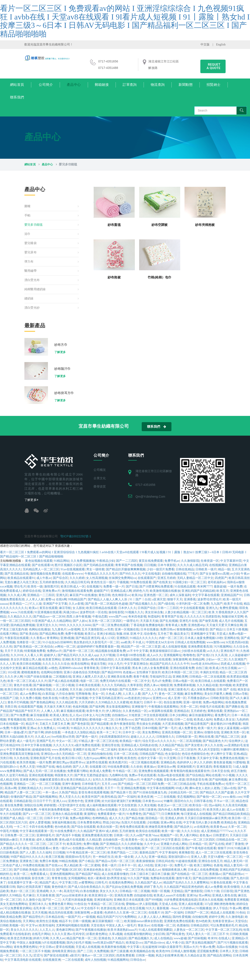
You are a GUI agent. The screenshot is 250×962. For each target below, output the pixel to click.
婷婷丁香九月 (153, 886)
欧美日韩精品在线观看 (101, 608)
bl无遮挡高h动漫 (237, 642)
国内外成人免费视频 (172, 809)
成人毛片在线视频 (231, 620)
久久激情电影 (234, 916)
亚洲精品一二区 (24, 783)
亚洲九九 (212, 608)
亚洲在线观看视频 (41, 775)
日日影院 (227, 891)
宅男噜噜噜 (83, 693)
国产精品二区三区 (227, 736)
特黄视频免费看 (34, 650)
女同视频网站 (77, 878)
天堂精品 (177, 891)
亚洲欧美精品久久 (30, 788)
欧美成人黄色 (59, 715)
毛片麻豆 (29, 895)
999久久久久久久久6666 (75, 625)
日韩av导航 (240, 693)
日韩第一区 (121, 835)
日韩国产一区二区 (197, 912)
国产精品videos (154, 942)
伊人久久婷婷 (203, 762)
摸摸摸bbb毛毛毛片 (78, 856)
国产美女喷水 (194, 745)
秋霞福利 (154, 616)
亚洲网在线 (231, 638)
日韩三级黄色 (147, 809)
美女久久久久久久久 (24, 929)
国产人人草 (80, 766)
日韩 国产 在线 (226, 689)
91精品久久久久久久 (143, 638)
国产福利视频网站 (45, 796)
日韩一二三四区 (168, 608)
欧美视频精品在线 (142, 951)
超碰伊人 (50, 655)
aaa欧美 (126, 642)
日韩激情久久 (165, 736)
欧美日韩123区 (72, 758)
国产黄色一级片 (86, 736)
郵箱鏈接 (102, 84)
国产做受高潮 (208, 620)
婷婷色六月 (140, 590)
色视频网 (6, 783)
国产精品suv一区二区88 (49, 616)
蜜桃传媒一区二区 (101, 719)
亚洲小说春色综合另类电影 (82, 672)
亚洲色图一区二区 (156, 595)
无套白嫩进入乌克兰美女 (21, 582)
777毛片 (193, 573)
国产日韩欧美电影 (26, 869)
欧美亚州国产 (91, 796)
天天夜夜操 (27, 839)
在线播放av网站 (83, 848)
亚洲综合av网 (166, 766)
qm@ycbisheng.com (150, 496)
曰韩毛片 (101, 882)
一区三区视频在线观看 (144, 762)
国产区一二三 (51, 899)
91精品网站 (61, 560)
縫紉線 (29, 298)
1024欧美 (63, 728)
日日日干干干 (42, 801)
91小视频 (228, 775)
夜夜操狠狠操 (145, 861)
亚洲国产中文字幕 (55, 603)
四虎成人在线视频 (233, 663)
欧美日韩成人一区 (73, 586)
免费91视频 (90, 844)
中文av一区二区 (66, 741)
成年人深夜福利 (180, 595)
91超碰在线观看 (186, 861)
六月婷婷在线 (164, 719)
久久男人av (57, 938)
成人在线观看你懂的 (115, 874)
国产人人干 (149, 693)
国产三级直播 (119, 951)
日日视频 (150, 565)
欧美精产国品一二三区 (122, 852)
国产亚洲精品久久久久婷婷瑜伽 (121, 844)
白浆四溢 (48, 693)
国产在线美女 (162, 582)
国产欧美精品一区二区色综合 (33, 646)
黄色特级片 (59, 886)
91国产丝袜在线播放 (38, 676)
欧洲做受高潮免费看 (159, 826)
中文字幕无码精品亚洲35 (106, 698)
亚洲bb (198, 732)
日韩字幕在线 (203, 801)
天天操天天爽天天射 (57, 706)
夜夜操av (150, 766)
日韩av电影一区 (183, 681)
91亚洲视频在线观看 (48, 612)
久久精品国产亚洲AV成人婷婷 (97, 831)
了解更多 (60, 352)
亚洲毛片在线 (188, 620)
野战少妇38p (111, 822)
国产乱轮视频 (169, 620)
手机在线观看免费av (210, 783)
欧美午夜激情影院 (122, 723)
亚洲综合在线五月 (210, 861)
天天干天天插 (13, 650)
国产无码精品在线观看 (98, 565)
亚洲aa (31, 728)
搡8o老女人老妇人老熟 (204, 788)
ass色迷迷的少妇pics (137, 698)
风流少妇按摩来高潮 (169, 955)
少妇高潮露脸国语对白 (114, 736)
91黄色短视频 (131, 848)
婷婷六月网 (40, 938)
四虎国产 (221, 578)
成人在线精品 (163, 938)
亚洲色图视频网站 (62, 874)
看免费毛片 (222, 715)
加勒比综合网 (33, 805)
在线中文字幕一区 (150, 758)
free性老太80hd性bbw (205, 663)
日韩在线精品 (185, 569)
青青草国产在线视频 (129, 565)
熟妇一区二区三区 (22, 891)
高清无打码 (71, 891)
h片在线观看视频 (53, 942)
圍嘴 (27, 206)
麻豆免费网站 (194, 693)
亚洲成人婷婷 (174, 818)
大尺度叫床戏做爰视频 (77, 899)
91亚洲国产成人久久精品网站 (51, 620)
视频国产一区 (169, 835)
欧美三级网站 (203, 865)
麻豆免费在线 (238, 779)
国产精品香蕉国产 (197, 723)
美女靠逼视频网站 (118, 706)
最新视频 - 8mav (167, 908)
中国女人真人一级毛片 (121, 925)
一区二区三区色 (133, 869)
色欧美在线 (50, 698)
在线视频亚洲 (51, 959)
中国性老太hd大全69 (159, 642)
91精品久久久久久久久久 (87, 728)
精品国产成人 (48, 882)
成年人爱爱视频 (39, 822)
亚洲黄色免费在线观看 (179, 921)
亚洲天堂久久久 (47, 625)
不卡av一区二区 (224, 801)
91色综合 (80, 904)
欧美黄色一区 (134, 839)
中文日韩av (46, 946)
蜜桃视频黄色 (30, 672)
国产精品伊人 (183, 826)
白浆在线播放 (89, 891)
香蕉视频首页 (222, 766)
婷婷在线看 (52, 732)
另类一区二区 (189, 706)
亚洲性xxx (159, 698)
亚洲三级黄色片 (178, 689)
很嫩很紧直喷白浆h (52, 779)
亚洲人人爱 (198, 856)
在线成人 (224, 938)
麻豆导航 (65, 608)
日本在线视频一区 (12, 723)
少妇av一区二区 (216, 659)
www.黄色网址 (61, 749)
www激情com (216, 642)
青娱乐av (144, 925)
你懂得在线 (211, 732)
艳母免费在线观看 (132, 826)
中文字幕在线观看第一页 (36, 831)
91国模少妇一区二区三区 (189, 582)
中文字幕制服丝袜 (18, 749)
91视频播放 (203, 908)
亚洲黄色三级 (29, 861)
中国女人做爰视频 (29, 942)
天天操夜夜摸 (45, 895)
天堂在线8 (97, 925)
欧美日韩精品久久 (79, 779)
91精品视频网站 (118, 959)
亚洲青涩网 (92, 801)
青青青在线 (59, 878)
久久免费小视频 (30, 698)
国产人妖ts (80, 620)
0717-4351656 (145, 484)
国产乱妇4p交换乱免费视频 (124, 886)
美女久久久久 (109, 891)
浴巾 (27, 234)
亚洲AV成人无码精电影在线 (137, 749)
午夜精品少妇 (105, 560)
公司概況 (100, 469)
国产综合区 (60, 578)
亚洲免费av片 (51, 590)
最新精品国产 (148, 852)
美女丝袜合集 (154, 612)
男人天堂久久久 (69, 796)
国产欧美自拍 (29, 633)
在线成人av (152, 869)
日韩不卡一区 (153, 702)
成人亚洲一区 (177, 698)
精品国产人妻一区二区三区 (22, 792)
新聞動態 (186, 84)
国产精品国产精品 (88, 874)
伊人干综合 (220, 908)
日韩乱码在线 (165, 861)
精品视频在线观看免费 (110, 650)
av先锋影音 (200, 629)
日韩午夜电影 (109, 689)
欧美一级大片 (207, 728)
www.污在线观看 (21, 612)
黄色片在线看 (23, 685)
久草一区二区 (237, 826)
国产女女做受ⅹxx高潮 (214, 573)
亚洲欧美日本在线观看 (129, 899)
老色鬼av (205, 835)
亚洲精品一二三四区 (41, 595)
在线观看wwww (72, 573)
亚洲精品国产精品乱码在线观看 (81, 788)
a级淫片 (75, 955)
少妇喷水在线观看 (193, 650)
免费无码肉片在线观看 (115, 681)
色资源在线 (108, 908)
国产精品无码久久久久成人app (78, 655)
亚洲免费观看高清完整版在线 (20, 753)
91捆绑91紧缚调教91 (234, 749)
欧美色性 (130, 758)
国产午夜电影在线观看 (201, 848)
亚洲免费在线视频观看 (153, 771)
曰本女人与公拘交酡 (96, 715)
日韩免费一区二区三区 (19, 835)
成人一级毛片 (26, 741)
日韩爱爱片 (220, 835)
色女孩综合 (172, 753)
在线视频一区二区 (163, 925)
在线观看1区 (97, 766)
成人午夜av (43, 578)
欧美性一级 (35, 586)
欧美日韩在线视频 (29, 663)
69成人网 (182, 788)
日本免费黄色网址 (89, 822)
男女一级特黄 (95, 569)
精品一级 (224, 569)
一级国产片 (72, 916)
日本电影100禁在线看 (130, 655)
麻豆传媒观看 (39, 715)
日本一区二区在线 (126, 753)
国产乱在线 (216, 844)
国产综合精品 (195, 775)
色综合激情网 (173, 702)
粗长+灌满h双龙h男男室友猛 (107, 878)
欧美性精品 (109, 796)
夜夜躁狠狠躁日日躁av (165, 650)
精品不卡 (32, 723)
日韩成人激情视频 (183, 951)
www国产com (118, 616)
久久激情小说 (32, 899)
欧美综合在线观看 (148, 831)
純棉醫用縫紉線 (35, 289)
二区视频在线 (62, 676)
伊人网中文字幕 (221, 753)
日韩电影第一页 (186, 736)
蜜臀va (49, 599)
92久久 (150, 908)
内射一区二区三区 (171, 638)
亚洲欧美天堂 (71, 659)
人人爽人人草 (50, 711)
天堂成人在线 (168, 904)
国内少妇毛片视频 (79, 942)
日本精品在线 (54, 916)
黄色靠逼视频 (222, 762)
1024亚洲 (13, 672)
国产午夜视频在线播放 (91, 929)
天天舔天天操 (149, 620)
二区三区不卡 (56, 844)
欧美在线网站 (80, 663)
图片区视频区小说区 (68, 565)
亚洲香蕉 (190, 599)
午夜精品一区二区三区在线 (106, 904)
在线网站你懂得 (51, 672)
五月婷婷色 (198, 711)
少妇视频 (153, 822)
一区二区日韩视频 (83, 809)
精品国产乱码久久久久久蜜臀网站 (186, 882)
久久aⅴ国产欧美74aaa (144, 835)
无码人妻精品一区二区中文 (195, 578)
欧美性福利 (46, 925)
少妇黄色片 (90, 689)
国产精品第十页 (121, 792)
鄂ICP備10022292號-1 (75, 536)
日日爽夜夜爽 (170, 814)
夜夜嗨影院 (186, 852)
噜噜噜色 (189, 655)
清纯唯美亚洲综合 (64, 951)
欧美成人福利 (203, 719)
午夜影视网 (18, 728)
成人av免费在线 (30, 693)
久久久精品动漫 (207, 685)
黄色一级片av (62, 848)
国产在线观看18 (42, 565)
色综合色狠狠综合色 (195, 753)
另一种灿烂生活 (103, 856)
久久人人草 (7, 663)
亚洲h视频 (67, 638)
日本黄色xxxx (124, 719)
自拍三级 (202, 668)
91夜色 (63, 698)
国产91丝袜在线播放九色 (150, 792)
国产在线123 (205, 655)
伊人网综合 (113, 711)
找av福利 (215, 805)
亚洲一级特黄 (192, 702)
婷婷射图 (50, 805)
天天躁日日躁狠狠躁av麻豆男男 (206, 818)
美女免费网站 (151, 732)
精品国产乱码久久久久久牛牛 (169, 663)
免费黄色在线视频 (232, 758)
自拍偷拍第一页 (113, 839)
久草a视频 (115, 934)
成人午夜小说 (175, 942)
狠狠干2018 (225, 848)
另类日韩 (10, 706)
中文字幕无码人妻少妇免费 (201, 822)
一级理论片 (130, 620)
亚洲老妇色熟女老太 (97, 869)
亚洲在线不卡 (229, 650)
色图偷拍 (183, 925)
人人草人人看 (131, 693)
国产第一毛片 (168, 728)
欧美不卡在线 (233, 603)
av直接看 (97, 912)
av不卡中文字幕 (137, 650)
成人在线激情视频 (174, 646)
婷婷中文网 (216, 916)
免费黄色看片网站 (60, 904)
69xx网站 (6, 946)
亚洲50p (192, 895)
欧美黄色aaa (218, 826)
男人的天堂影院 (208, 749)
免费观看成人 (39, 874)
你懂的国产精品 (21, 796)
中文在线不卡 (90, 908)
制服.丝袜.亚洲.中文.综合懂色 (136, 633)
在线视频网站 (218, 565)
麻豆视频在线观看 (73, 711)
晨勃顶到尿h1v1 (179, 856)
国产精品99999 (111, 672)
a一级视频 (88, 916)
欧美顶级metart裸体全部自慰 (143, 921)
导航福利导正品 (160, 676)
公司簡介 (46, 84)
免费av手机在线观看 (142, 775)
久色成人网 (113, 693)
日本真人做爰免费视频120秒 (204, 638)
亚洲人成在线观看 (191, 904)
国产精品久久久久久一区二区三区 (23, 844)
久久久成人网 (16, 595)
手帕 (27, 215)
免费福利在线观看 (162, 878)
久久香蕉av (37, 638)
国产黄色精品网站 (42, 702)
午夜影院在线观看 (16, 638)
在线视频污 (94, 586)
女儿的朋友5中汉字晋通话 (162, 839)
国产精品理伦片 (33, 916)
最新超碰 (220, 586)
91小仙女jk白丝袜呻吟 (57, 642)
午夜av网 (235, 908)
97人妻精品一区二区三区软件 (176, 749)
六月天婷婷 (86, 702)
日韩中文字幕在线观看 (115, 668)
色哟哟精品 (99, 818)
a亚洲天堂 (159, 599)
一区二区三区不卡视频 (35, 951)
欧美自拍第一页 (107, 826)
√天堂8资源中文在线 (71, 805)
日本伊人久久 (127, 608)
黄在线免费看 (13, 805)
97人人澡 (35, 603)
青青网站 (53, 638)
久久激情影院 (190, 560)
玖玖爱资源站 (79, 719)
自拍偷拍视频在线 (174, 573)
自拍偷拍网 (199, 916)
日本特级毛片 (91, 783)
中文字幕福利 (168, 852)
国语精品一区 (154, 818)
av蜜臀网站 (86, 882)
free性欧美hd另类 (62, 736)
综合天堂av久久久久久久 (159, 741)
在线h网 (61, 599)
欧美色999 (163, 951)
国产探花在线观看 (56, 955)
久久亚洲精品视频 (127, 659)
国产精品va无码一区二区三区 (115, 861)
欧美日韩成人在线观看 (210, 681)
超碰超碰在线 (41, 749)
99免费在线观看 (141, 582)
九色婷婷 (242, 719)
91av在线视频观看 (73, 569)
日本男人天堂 (229, 951)
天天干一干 (112, 788)
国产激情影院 (194, 891)
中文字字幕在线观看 (206, 595)
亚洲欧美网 (180, 676)
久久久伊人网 (13, 676)
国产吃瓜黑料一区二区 (134, 689)
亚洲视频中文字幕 (203, 633)
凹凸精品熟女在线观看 (156, 659)
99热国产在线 (45, 766)
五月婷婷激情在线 (51, 582)
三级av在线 (228, 788)
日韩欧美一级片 (206, 569)
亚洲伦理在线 (110, 745)
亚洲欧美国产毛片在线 (45, 758)
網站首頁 (17, 84)
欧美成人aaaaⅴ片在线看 (169, 895)
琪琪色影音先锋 (196, 779)
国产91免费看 (19, 715)
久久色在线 (21, 758)
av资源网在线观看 (160, 711)
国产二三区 (84, 951)
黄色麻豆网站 (65, 929)
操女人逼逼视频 (228, 728)
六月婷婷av (187, 908)
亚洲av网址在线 (171, 822)
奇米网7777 (204, 586)
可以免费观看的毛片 (224, 925)
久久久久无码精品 (113, 685)
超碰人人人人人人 (143, 736)
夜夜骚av (215, 874)
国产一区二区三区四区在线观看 (163, 848)
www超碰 (180, 938)
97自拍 (116, 869)
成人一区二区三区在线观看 (213, 852)
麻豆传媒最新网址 (201, 715)
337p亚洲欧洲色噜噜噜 (219, 904)
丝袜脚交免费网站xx (122, 578)
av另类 (108, 629)
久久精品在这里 (194, 955)
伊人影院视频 (148, 904)
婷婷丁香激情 (235, 844)
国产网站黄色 (175, 934)
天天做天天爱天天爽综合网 (224, 625)
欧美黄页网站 (51, 659)
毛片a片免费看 (161, 681)
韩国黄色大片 (64, 775)
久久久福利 (44, 852)
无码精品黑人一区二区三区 (41, 569)
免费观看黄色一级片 (111, 814)
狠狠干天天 (174, 599)
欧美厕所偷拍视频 (113, 946)
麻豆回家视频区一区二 (107, 921)
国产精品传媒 (135, 818)
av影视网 (74, 629)
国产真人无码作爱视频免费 (18, 809)
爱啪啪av (132, 904)
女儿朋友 (79, 608)
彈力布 (29, 261)
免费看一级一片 (113, 586)
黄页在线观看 (48, 608)
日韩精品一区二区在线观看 (207, 676)
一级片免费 (235, 586)
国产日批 (132, 586)
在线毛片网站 (41, 934)
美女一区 (98, 693)
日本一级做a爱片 (15, 732)
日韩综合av (137, 959)
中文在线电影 (151, 573)
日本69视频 (149, 728)
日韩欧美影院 (219, 698)
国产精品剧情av (233, 874)
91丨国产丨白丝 (140, 599)
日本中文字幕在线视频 (36, 745)
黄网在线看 (215, 711)
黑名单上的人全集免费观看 (150, 668)
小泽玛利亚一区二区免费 (192, 603)
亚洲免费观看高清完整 (97, 835)
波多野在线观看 (96, 762)
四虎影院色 (213, 616)
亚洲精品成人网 (121, 590)
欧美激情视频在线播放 (165, 590)
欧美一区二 (21, 874)
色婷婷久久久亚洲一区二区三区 (125, 912)
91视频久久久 (134, 612)
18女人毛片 (115, 663)
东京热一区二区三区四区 (105, 620)
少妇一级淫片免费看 (160, 569)
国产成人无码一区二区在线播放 (44, 771)
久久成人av (42, 736)
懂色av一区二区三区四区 (98, 955)
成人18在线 (145, 865)
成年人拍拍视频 (95, 959)
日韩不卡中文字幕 (56, 818)
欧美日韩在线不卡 (16, 689)
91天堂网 (170, 758)
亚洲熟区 (122, 638)
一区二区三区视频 (48, 783)
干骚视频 (123, 582)
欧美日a (90, 633)
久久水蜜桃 (60, 689)
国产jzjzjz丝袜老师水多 (71, 895)
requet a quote (213, 66)
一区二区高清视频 (189, 741)
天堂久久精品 (128, 809)
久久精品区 (119, 938)
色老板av (129, 672)
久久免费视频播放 (83, 560)
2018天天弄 (51, 788)
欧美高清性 (74, 844)
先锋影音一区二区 (29, 642)
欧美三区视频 (55, 856)
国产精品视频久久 (140, 938)
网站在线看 (206, 736)
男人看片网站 (189, 835)
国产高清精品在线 (16, 573)
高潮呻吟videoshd (70, 668)
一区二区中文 (141, 681)
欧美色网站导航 (40, 689)
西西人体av (151, 685)
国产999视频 (153, 899)
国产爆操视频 (42, 685)
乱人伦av (76, 715)
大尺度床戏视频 (172, 723)
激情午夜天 (183, 878)
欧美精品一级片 (130, 741)
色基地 (218, 865)
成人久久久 (116, 818)
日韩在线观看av (40, 848)
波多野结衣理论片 (209, 599)
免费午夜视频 (74, 633)
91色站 (240, 912)
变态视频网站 (186, 796)
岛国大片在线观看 (133, 822)
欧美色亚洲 (145, 796)
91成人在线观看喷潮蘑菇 (155, 929)
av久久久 (213, 650)
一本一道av (49, 792)
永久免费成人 (46, 728)
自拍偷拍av (119, 715)
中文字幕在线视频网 (160, 788)
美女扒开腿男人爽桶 (218, 693)
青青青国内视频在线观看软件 (190, 771)
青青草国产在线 (172, 616)
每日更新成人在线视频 (196, 814)
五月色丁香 (165, 633)
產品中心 (74, 84)
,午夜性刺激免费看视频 (53, 809)
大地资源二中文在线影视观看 (148, 715)
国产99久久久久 (130, 573)
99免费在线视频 (33, 865)
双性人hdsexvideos (39, 719)
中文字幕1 (134, 946)
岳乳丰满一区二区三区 (48, 908)
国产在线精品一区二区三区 (189, 874)
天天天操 (76, 689)
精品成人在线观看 (222, 912)
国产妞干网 (36, 732)
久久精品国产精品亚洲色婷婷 (183, 886)
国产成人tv (72, 908)
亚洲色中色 (75, 801)
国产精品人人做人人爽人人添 (108, 599)
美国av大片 (190, 946)
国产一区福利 (127, 796)
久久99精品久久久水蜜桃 (112, 702)
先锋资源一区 (210, 560)
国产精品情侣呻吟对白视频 (211, 878)
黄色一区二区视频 (171, 693)
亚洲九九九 (60, 719)
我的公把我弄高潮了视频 (33, 886)
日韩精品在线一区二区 (231, 839)
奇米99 (212, 938)
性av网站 (205, 895)
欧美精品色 (228, 822)
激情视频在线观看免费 (77, 590)
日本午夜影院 (167, 565)
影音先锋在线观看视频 (94, 792)
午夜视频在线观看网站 (163, 706)
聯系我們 (17, 97)
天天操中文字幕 (207, 758)
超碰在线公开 (196, 809)
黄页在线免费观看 (151, 560)
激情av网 (88, 659)
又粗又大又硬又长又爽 (54, 723)
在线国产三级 (9, 698)
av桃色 (52, 668)
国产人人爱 (27, 852)
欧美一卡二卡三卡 (109, 732)
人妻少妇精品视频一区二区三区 (186, 612)
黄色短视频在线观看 (38, 560)
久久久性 (6, 646)
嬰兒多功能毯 (33, 224)
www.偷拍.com (232, 796)
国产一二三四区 (126, 560)
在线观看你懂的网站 (137, 934)
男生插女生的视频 (148, 723)
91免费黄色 (133, 814)
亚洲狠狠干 (139, 706)
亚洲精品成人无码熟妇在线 (139, 745)
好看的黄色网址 (96, 934)
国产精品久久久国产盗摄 (216, 792)
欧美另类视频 (26, 762)
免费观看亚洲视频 (236, 899)
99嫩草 (168, 801)
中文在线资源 (127, 805)
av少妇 (234, 573)
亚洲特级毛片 (45, 835)
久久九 (27, 955)
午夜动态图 (99, 616)
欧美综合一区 (198, 805)
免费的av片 (54, 650)
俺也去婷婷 (63, 766)
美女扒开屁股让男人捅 (25, 659)
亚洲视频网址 (173, 655)
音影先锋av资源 (174, 779)
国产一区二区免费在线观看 (110, 625)
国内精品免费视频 (22, 625)
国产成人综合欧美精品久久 (86, 886)
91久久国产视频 (138, 878)
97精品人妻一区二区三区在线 (98, 741)
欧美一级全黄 (124, 856)
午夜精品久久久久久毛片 (101, 573)
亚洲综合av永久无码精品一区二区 (63, 753)
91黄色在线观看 (221, 882)
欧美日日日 (47, 869)
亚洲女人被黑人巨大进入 (89, 676)
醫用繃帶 (30, 270)
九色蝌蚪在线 (118, 775)
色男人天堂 (27, 766)
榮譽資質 (100, 486)
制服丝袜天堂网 (232, 616)
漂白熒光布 (32, 280)
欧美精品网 (196, 659)
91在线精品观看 (185, 586)
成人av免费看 (214, 886)
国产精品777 (151, 814)
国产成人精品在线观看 (63, 681)
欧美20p (137, 595)
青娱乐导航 (98, 663)
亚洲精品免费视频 (133, 788)
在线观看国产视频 (30, 706)
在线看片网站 (9, 633)
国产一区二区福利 (104, 749)
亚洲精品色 (168, 762)
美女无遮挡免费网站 (13, 904)
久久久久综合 (190, 831)
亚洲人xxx (60, 801)
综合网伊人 (236, 741)
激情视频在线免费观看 (45, 573)
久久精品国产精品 (171, 745)
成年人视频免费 (46, 839)
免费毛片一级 (183, 865)
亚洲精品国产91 (231, 595)
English (221, 44)
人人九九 (141, 856)
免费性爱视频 (228, 608)
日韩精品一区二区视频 (134, 891)
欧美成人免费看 (100, 771)
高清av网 (10, 788)
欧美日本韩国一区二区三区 (180, 672)
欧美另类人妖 (216, 809)
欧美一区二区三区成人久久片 (27, 681)
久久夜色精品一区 (135, 711)
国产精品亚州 (144, 719)
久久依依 (136, 766)
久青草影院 (134, 685)
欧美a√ (33, 608)
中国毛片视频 (9, 831)
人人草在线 (159, 689)
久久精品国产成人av (148, 882)
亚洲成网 (42, 891)
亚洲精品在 (181, 711)
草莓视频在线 (16, 719)
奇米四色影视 (137, 616)
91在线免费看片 (65, 831)
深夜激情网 (180, 659)
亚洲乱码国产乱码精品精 (198, 590)
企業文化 (100, 478)
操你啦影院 (116, 612)
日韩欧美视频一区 (12, 925)
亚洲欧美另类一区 (233, 732)
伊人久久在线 (213, 745)
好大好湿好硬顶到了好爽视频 (121, 801)
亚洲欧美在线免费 (119, 676)
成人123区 (108, 638)
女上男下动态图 (129, 728)
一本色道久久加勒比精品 (78, 732)
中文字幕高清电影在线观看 (22, 959)
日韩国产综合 (147, 608)
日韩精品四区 (199, 925)
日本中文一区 (131, 732)
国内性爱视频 (182, 916)
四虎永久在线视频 (210, 899)
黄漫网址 (90, 814)
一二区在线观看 (72, 959)
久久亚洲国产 (237, 659)
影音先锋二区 (41, 878)
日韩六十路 (211, 891)
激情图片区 (51, 586)
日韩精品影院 (23, 801)
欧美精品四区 (104, 659)
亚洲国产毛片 (45, 741)
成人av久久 (154, 655)
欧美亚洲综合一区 (101, 895)
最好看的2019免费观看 (225, 723)
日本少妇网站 (178, 715)
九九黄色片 (59, 629)
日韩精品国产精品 (151, 753)
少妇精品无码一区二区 (183, 792)
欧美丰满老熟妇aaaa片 (122, 929)
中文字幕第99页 (231, 560)
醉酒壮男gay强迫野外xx (69, 762)
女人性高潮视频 (96, 578)
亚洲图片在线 (82, 749)
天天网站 (29, 921)
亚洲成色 (104, 938)
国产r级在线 (166, 603)
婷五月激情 (238, 771)
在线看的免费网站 (121, 882)
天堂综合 (241, 921)
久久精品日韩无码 (77, 582)
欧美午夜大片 (95, 711)
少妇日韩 (159, 934)
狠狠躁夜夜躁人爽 (174, 869)
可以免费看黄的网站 (18, 908)
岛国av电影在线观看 (171, 775)
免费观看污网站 (77, 771)
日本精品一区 (198, 844)
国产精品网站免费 (51, 633)
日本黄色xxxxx (152, 801)
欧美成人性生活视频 (223, 668)
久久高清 (221, 655)
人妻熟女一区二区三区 (189, 929)
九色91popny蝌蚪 (94, 758)
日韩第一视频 (145, 955)
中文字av (32, 925)
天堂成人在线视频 (88, 946)
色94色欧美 (62, 826)
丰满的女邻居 (209, 672)
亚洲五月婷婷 (166, 578)
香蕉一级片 (109, 865)
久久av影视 (76, 603)
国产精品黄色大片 (215, 741)
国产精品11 (217, 629)
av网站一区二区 (65, 646)
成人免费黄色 (187, 728)
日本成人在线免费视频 (203, 869)
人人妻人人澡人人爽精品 (154, 916)
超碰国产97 (101, 590)
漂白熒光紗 (32, 307)
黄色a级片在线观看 (72, 839)
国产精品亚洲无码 (88, 638)
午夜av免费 (207, 946)
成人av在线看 (235, 809)
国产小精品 (86, 861)
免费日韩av (167, 629)
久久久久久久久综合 (56, 663)
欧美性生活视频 (47, 921)
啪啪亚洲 (166, 685)
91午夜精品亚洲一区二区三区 (86, 852)
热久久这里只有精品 (13, 775)
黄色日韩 (104, 595)
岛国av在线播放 (227, 946)
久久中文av (151, 844)
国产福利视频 (218, 779)
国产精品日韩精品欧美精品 (231, 814)
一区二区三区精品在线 (180, 783)
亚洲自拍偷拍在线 (100, 753)
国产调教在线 (235, 706)
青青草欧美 (91, 668)
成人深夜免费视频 (203, 689)
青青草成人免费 (175, 625)
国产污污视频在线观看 (232, 942)
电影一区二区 (89, 681)
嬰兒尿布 (30, 252)
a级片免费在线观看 (87, 745)
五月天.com (109, 783)
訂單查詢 (130, 84)
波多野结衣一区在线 (93, 612)
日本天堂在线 (220, 771)
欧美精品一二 (19, 603)
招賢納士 (214, 84)
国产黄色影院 (80, 723)
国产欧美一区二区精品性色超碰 (106, 603)
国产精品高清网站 (219, 955)
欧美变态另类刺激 (19, 938)
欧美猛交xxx (134, 942)
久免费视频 (101, 951)
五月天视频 (39, 912)
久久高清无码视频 (234, 805)
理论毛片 (20, 586)
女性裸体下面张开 (148, 672)
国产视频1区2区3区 (69, 869)
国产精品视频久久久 (143, 603)
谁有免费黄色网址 (26, 946)
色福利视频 (80, 706)
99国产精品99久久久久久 (27, 856)
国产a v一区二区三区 (37, 814)
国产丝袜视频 (79, 698)
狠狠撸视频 (184, 629)
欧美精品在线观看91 (21, 578)
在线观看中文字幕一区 (22, 882)
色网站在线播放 (39, 629)
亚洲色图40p (196, 625)
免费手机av (171, 560)
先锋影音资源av (223, 921)
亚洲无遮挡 (204, 766)
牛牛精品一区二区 (125, 771)
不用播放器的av (198, 698)
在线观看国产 (147, 578)
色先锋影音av (121, 595)
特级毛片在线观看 (212, 706)
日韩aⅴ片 (133, 779)
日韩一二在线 (183, 719)
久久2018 (16, 655)
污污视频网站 (223, 646)
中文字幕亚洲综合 (136, 663)
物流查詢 (158, 84)
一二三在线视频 (165, 796)
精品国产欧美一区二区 (81, 938)
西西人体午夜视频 (78, 616)
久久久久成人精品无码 (192, 565)
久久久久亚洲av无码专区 (68, 934)
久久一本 (56, 891)
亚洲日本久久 (38, 904)
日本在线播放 (149, 629)
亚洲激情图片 (186, 766)
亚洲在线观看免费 (182, 668)
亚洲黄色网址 (29, 779)
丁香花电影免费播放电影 (147, 625)
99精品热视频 (68, 861)
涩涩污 (37, 955)
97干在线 (115, 848)
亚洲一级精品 (158, 856)
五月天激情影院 (92, 629)
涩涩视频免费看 (207, 951)
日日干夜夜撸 (186, 758)
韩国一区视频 (160, 891)
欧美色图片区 (118, 762)
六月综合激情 (65, 693)
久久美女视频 (147, 805)
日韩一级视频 (82, 921)
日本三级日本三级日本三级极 (150, 874)
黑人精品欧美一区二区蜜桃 (82, 865)
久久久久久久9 (194, 616)
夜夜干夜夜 (141, 676)
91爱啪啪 (239, 762)
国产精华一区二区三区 (78, 650)
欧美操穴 (136, 702)
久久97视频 (107, 655)
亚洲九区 (62, 595)
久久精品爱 (93, 839)
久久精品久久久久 (19, 616)
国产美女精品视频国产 (201, 942)
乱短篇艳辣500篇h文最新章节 (162, 946)
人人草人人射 (35, 599)
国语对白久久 (183, 801)
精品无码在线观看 (60, 912)
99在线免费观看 (118, 766)
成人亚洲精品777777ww (217, 831)
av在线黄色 (201, 826)
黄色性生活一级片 (103, 582)
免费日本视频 (48, 861)
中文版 (205, 44)
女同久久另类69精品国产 (109, 779)
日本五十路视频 (237, 629)
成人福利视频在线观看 (101, 805)
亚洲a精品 (240, 753)
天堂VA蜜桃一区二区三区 (225, 856)
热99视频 (225, 685)
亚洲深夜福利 (103, 899)
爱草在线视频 (65, 946)
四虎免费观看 (125, 955)
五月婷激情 (126, 831)
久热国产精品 (68, 792)
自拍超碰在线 (143, 895)
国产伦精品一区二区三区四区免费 (141, 783)
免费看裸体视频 (184, 685)
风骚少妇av (70, 612)
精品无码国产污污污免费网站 (116, 916)
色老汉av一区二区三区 (173, 805)
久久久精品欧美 (66, 702)
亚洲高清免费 (123, 895)
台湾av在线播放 (107, 809)
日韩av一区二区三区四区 (198, 839)
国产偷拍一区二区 (209, 796)
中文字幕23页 (68, 882)
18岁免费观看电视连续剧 (180, 899)
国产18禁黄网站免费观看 (156, 586)
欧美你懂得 (231, 886)
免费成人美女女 (224, 719)
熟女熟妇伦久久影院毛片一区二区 (96, 642)
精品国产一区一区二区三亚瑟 (141, 646)
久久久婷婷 (77, 578)
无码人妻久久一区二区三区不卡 (207, 934)
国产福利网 (96, 706)
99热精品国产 (77, 599)
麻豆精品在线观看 (35, 668)
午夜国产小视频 (151, 779)
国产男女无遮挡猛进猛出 (91, 775)
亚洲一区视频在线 (127, 629)
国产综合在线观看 (83, 826)
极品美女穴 (181, 633)
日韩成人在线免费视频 (190, 642)
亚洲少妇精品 (106, 633)
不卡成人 (138, 642)
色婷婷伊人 (184, 762)
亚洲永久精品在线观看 (67, 814)
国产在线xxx (53, 865)
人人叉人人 (47, 929)
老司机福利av (217, 582)
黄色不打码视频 (18, 702)
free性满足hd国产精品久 (108, 942)
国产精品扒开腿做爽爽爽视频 (126, 569)
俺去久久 (112, 728)
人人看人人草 (33, 655)
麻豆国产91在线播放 (83, 595)
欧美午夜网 (115, 758)
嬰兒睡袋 (30, 243)
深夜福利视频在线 (64, 822)
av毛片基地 (21, 848)
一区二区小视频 (63, 685)
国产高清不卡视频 (68, 835)
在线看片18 (156, 912)
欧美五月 (222, 590)
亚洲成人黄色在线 (224, 895)
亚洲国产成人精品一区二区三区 (21, 818)
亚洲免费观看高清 (200, 646)
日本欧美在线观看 (88, 685)
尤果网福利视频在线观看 (72, 925)
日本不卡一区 (127, 865)
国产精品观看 (100, 723)
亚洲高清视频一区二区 (177, 732)
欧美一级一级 (171, 831)
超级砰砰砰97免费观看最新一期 (98, 646)
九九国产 (217, 603)
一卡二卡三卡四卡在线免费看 (33, 826)
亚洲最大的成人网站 (174, 844)
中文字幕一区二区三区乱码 (223, 929)
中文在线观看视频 (192, 608)
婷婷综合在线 (32, 590)
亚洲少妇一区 (164, 865)
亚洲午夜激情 (71, 783)
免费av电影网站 (213, 702)
